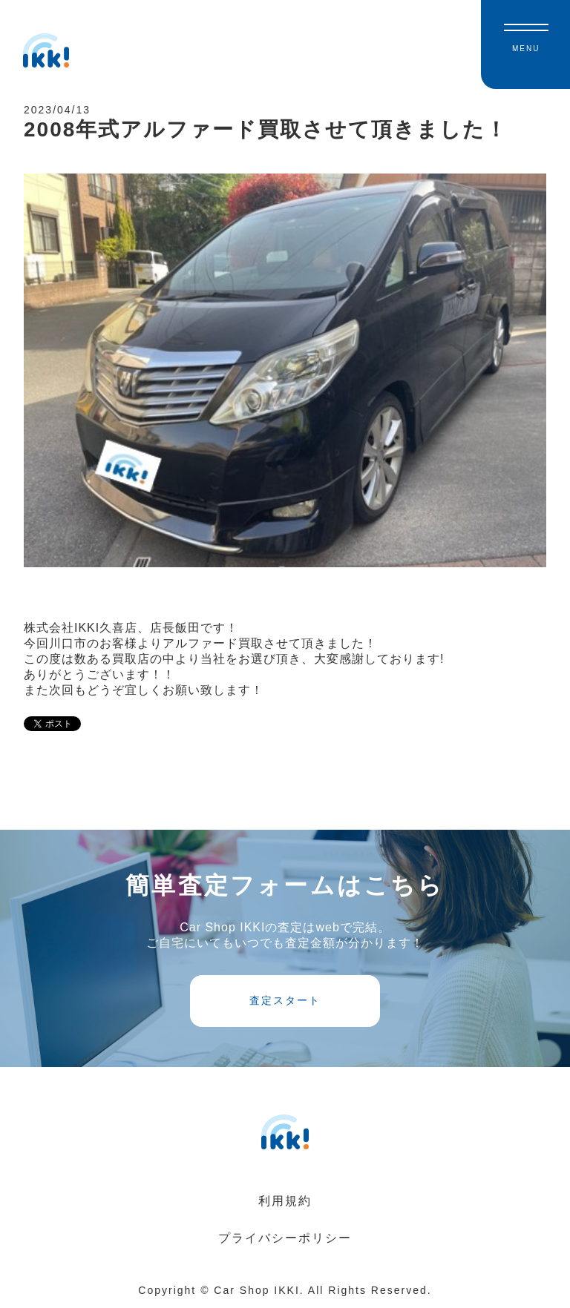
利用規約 (285, 1201)
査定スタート (285, 1000)
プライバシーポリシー (285, 1238)
